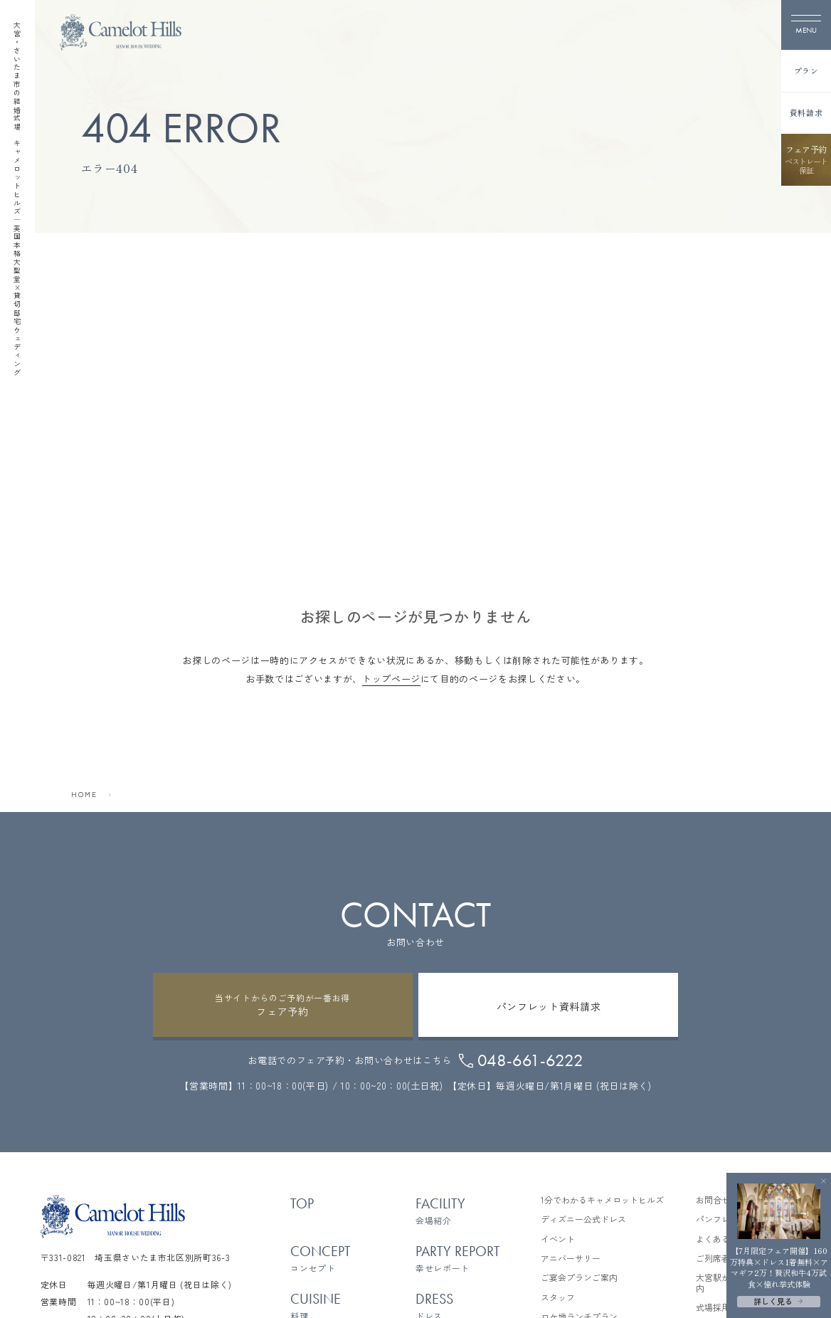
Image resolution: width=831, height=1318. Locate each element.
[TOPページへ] (120, 32)
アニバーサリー (570, 1258)
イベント (558, 1239)
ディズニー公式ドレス (583, 1219)
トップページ (391, 678)
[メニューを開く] (806, 25)
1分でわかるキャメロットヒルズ (602, 1200)
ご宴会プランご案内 (579, 1277)
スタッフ (558, 1297)
